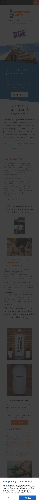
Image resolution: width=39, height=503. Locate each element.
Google (21, 492)
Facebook (27, 492)
